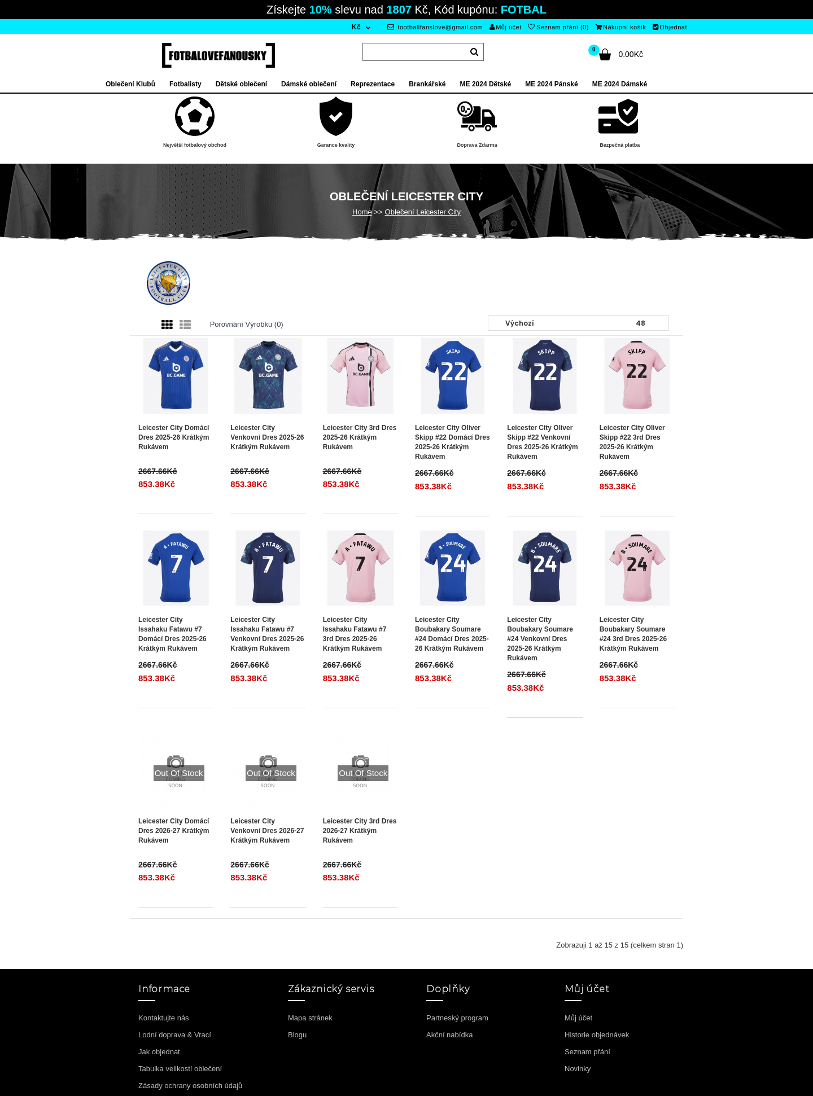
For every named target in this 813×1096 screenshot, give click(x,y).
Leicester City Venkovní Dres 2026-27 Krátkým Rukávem (267, 830)
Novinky (578, 1068)
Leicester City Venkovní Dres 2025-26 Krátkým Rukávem (267, 437)
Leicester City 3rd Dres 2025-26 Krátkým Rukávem (360, 437)
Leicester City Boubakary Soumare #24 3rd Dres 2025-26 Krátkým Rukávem (633, 634)
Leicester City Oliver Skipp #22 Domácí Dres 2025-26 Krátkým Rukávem (452, 442)
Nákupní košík (621, 27)
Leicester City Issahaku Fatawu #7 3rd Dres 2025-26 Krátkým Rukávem (355, 634)
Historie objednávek (597, 1035)
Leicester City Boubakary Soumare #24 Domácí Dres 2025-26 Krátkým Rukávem (452, 634)
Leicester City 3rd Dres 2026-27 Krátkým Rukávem (360, 830)
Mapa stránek (310, 1018)
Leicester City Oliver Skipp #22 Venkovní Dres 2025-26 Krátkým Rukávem (542, 442)
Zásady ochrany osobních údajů (190, 1085)
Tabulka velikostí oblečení (180, 1068)
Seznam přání (587, 1051)
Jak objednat (159, 1051)
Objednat (670, 27)
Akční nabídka (449, 1035)
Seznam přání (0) (558, 27)
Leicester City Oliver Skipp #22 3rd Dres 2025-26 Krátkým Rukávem (632, 442)
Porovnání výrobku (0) (246, 324)
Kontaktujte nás (163, 1018)
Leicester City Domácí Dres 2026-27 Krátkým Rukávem (173, 830)
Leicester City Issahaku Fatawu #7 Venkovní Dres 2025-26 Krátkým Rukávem (267, 634)
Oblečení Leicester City (423, 212)
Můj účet (505, 27)
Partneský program (457, 1018)
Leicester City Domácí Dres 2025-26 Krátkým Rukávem (173, 437)
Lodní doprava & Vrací (174, 1035)
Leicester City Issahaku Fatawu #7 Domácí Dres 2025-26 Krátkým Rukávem (172, 634)
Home (362, 212)
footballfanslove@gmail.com (435, 27)
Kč (356, 27)
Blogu (297, 1035)
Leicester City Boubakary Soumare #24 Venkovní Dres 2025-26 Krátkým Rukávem (540, 639)
